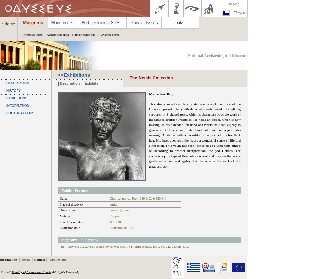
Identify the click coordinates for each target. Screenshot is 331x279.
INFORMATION (17, 106)
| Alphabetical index (56, 34)
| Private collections (82, 34)
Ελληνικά (240, 13)
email (26, 259)
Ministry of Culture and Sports (31, 272)
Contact (39, 259)
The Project (57, 259)
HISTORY (13, 91)
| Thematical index (30, 34)
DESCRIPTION (17, 83)
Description (70, 83)
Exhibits (91, 83)
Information (9, 259)
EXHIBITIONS (16, 98)
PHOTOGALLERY (19, 113)
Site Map (233, 4)
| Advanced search (107, 34)
